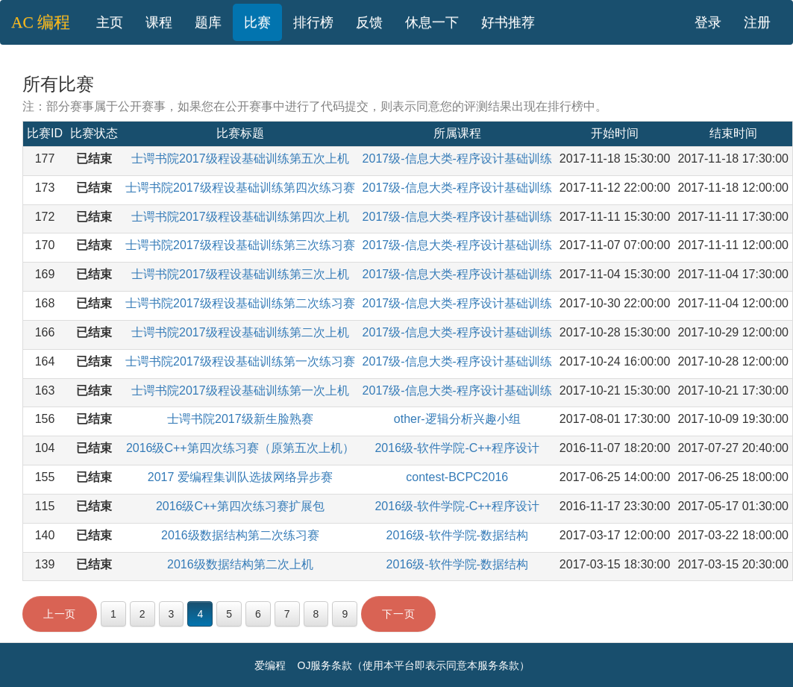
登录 (708, 22)
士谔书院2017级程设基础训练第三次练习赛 (240, 245)
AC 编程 (40, 22)
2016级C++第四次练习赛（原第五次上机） (240, 448)
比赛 (257, 22)
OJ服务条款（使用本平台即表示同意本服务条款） (414, 665)
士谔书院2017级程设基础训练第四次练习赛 (240, 187)
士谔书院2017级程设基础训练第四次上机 (240, 216)
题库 (208, 22)
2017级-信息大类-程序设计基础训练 (457, 158)
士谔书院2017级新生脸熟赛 (240, 418)
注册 (757, 22)
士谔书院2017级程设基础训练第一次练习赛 (240, 361)
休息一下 (432, 22)
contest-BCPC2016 (457, 477)
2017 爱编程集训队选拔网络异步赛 (240, 477)
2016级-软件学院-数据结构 (457, 535)
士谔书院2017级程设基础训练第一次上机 (240, 390)
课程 (158, 22)
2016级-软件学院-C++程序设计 (456, 448)
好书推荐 (508, 22)
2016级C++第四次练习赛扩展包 (240, 506)
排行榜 (313, 22)
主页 (109, 22)
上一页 (59, 614)
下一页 (398, 614)
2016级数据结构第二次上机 (240, 564)
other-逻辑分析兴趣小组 (457, 418)
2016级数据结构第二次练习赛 (240, 535)
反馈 (369, 22)
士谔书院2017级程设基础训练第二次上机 (240, 332)
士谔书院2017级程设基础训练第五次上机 (240, 158)
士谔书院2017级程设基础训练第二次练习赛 (240, 303)
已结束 (94, 158)
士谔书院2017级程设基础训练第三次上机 (240, 274)
